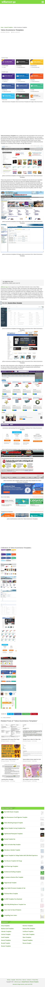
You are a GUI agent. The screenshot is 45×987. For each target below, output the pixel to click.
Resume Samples (27, 943)
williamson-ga (9, 1)
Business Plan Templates (29, 928)
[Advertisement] (22, 16)
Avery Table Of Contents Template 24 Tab (14, 888)
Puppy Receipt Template (10, 882)
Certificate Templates (28, 931)
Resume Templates (6, 946)
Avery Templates (5, 925)
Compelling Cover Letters (10, 915)
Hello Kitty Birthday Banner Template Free (15, 904)
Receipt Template (5, 943)
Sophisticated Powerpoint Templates (13, 833)
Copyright (13, 979)
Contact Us (29, 979)
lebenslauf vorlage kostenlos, (19, 984)
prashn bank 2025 (28, 984)
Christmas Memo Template (11, 893)
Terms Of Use (19, 979)
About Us (24, 979)
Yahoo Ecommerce (7, 717)
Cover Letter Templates (28, 934)
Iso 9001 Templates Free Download (13, 899)
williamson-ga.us (5, 287)
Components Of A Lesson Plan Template (11, 739)
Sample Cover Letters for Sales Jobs (32, 739)
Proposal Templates (28, 940)
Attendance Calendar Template (12, 850)
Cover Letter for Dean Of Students (12, 910)
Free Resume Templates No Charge (13, 861)
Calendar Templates (6, 931)
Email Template (5, 937)
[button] (42, 2)
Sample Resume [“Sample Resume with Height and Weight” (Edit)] (25, 981)
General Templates (5, 32)
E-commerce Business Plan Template (13, 877)
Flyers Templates (27, 937)
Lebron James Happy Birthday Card (10, 759)
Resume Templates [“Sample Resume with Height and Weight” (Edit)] (34, 981)
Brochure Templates (28, 925)
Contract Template (6, 934)
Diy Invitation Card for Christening (31, 779)
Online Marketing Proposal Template (13, 822)
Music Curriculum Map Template (12, 844)
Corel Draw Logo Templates (11, 866)
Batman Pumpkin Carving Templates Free (14, 828)
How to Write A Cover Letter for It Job (32, 759)
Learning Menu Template (7, 779)
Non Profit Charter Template (11, 812)
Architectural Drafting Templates (12, 872)
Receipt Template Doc (9, 839)
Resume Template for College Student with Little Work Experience (21, 855)
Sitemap (8, 979)
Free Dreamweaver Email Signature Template (15, 817)
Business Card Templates (7, 928)
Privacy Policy (35, 979)
